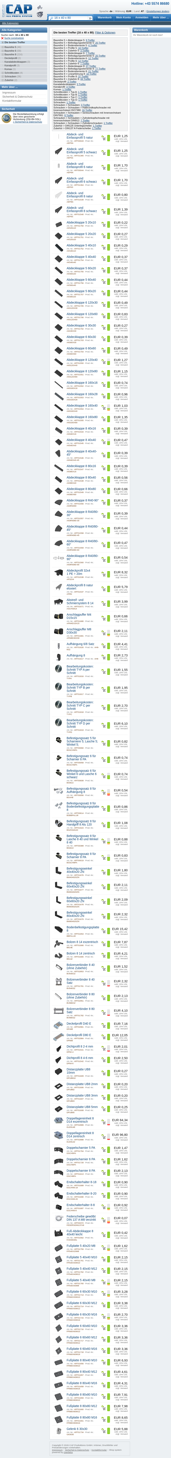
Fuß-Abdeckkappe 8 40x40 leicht (80, 1233)
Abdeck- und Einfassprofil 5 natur (80, 136)
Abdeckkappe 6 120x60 (82, 314)
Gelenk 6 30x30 (77, 1429)
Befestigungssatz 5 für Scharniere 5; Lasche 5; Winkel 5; (82, 741)
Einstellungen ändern (158, 11)
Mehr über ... (161, 17)
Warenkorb (105, 17)
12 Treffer (93, 58)
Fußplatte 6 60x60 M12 (82, 1337)
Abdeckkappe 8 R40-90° (83, 500)
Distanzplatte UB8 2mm (82, 1084)
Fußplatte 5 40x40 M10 (82, 1257)
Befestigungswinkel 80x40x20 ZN (79, 914)
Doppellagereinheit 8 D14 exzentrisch (80, 1120)
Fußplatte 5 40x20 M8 (81, 1245)
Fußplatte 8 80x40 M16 (82, 1383)
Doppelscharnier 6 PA (81, 1159)
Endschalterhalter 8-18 (81, 1182)
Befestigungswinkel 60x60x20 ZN (79, 899)
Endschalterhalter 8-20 (81, 1193)
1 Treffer (66, 89)
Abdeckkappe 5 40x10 (81, 245)
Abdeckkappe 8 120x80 (82, 371)
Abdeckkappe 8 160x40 (82, 405)
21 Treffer (93, 71)
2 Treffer (72, 81)
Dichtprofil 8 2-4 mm (80, 1046)
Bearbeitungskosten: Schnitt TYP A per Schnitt (80, 670)
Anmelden (141, 17)
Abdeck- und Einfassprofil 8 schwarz (82, 209)
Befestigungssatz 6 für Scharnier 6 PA (81, 757)
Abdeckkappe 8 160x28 (82, 394)
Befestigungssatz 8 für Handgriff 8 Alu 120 (81, 823)
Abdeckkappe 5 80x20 (81, 291)
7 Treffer (90, 53)
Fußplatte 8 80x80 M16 (82, 1417)
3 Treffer (84, 50)
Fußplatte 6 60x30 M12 (82, 1303)
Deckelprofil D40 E (79, 1023)
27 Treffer (91, 66)
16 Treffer (87, 110)
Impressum (9, 92)
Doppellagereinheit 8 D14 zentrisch (80, 1135)
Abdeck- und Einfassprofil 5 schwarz (82, 150)
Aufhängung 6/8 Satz (80, 644)
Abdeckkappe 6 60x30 (81, 337)
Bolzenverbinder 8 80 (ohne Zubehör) (81, 996)
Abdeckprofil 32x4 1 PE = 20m (78, 572)
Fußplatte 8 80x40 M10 (82, 1360)
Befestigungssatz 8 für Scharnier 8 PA (81, 855)
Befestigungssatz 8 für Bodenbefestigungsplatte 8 (83, 806)
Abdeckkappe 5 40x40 (81, 256)
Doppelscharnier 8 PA (81, 1170)
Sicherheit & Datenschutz (17, 96)
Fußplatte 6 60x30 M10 (82, 1291)
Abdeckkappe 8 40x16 (81, 428)
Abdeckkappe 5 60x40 (81, 279)
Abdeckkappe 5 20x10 (81, 222)
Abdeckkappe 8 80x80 (81, 489)
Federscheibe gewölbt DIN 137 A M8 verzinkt (81, 1218)
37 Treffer (83, 76)
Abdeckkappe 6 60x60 (81, 348)
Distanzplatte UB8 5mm (82, 1107)
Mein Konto (123, 17)
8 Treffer (69, 115)
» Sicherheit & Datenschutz (27, 121)
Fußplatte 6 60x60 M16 (82, 1348)
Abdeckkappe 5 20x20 (81, 234)
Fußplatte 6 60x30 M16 (82, 1314)
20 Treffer (100, 42)
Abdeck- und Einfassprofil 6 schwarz (82, 180)
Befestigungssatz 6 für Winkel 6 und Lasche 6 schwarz (82, 774)
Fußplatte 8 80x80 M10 (82, 1394)
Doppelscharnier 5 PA (81, 1147)
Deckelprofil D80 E (79, 1035)
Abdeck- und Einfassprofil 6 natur (80, 165)
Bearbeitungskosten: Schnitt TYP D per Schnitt (80, 723)
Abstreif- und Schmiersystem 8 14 (80, 601)
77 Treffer (100, 68)
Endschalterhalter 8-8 (81, 1205)
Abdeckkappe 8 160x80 (82, 417)
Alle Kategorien (10, 23)
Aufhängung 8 (76, 655)
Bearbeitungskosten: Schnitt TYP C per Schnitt (80, 705)
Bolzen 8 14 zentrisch (81, 953)
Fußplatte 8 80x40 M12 (82, 1371)
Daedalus (68, 1452)
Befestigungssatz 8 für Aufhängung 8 (81, 790)
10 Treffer (83, 48)
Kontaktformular (11, 100)
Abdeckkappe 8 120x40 (82, 359)
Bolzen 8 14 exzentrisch (82, 942)
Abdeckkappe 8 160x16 (82, 382)
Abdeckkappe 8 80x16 (81, 466)
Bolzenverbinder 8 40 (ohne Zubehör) (81, 966)
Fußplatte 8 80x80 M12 (82, 1406)
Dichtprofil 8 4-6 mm (80, 1058)
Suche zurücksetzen (14, 38)
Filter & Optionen (105, 32)
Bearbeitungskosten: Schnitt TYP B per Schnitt (80, 688)
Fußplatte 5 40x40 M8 (81, 1280)
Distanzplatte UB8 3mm (82, 1095)
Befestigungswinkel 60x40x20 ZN (79, 885)
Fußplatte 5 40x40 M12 (82, 1268)
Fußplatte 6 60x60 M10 (82, 1326)
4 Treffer (92, 45)
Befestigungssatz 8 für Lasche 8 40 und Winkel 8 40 (82, 839)
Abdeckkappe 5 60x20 (81, 268)
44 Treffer (85, 79)
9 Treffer (90, 40)
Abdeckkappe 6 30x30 (81, 325)
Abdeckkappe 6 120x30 (82, 302)
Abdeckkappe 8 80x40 (81, 477)
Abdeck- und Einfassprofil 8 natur (80, 195)
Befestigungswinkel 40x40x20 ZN (79, 870)
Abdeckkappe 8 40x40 (81, 440)
